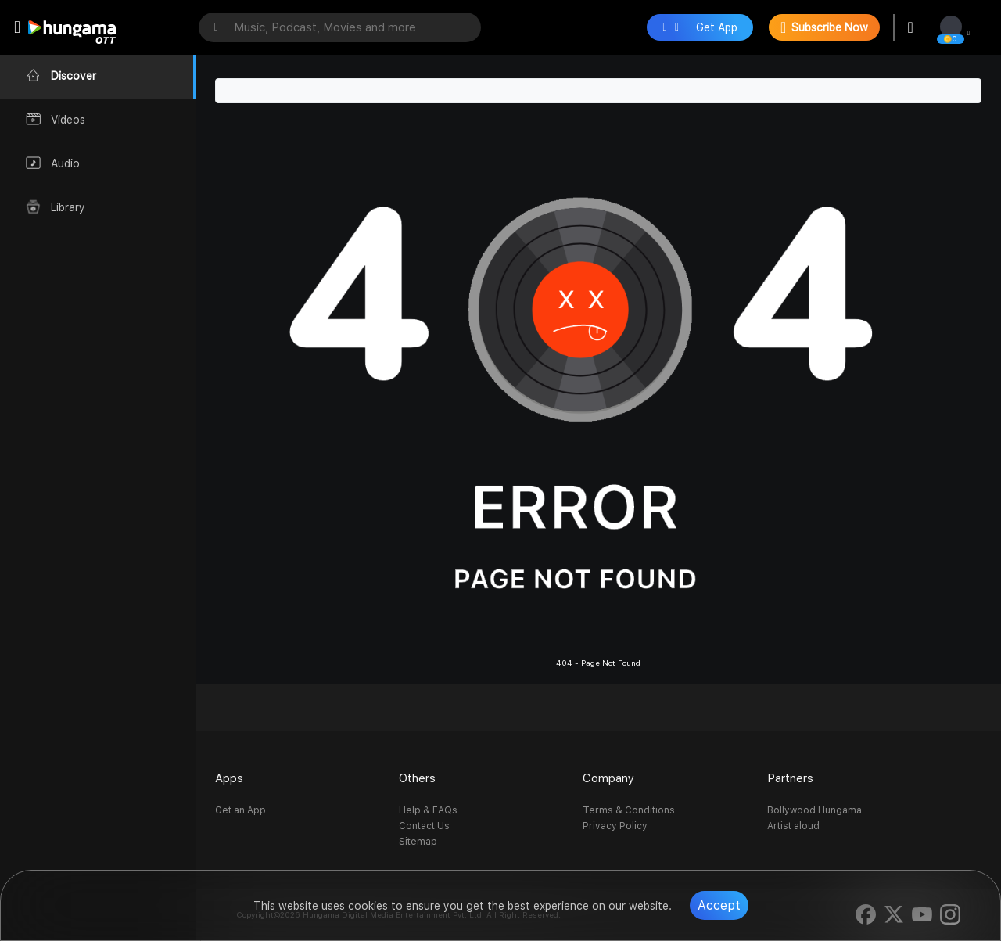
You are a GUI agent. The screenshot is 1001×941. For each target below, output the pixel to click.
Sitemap (418, 841)
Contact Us (424, 826)
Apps (229, 778)
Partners (790, 778)
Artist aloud (793, 826)
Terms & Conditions (629, 810)
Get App (699, 27)
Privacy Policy (615, 826)
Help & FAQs (428, 810)
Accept (719, 905)
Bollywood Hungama (814, 810)
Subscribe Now (824, 27)
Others (417, 778)
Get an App (240, 810)
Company (608, 778)
